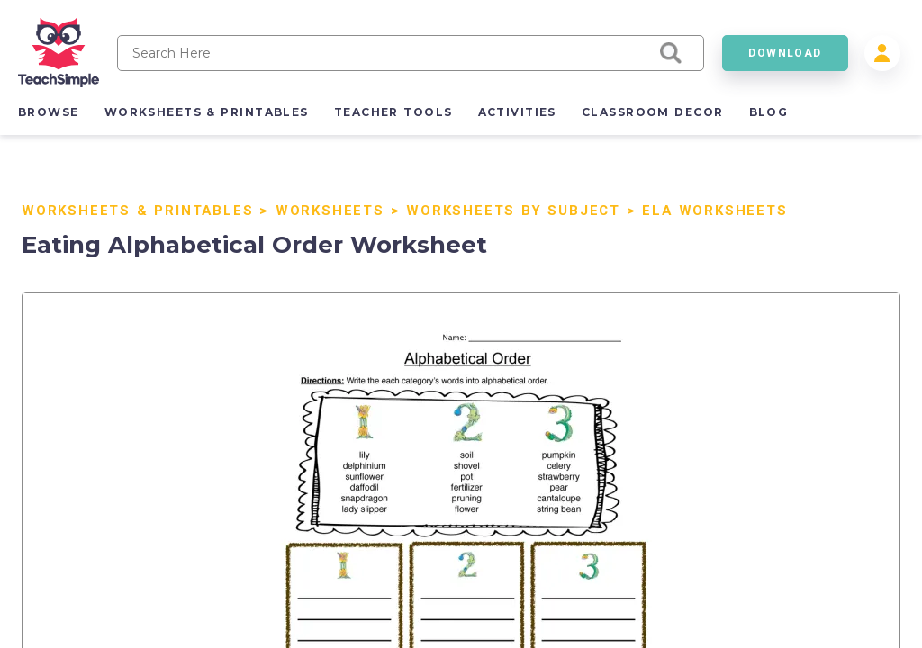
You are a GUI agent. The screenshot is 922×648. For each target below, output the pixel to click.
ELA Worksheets (714, 210)
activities (517, 112)
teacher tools (393, 112)
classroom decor (653, 112)
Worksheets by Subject (513, 210)
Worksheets (330, 210)
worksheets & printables (206, 112)
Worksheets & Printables (137, 210)
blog (769, 112)
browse (48, 112)
